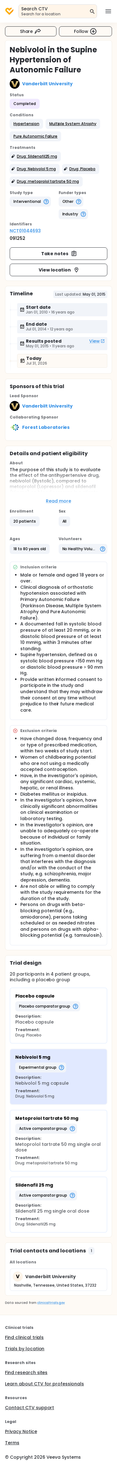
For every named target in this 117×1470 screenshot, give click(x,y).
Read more (58, 501)
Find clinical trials (24, 1337)
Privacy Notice (21, 1431)
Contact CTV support (29, 1407)
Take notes (59, 253)
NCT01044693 (25, 231)
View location (59, 270)
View (97, 341)
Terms (12, 1443)
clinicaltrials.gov (51, 1302)
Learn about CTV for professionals (44, 1384)
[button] (26, 124)
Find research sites (26, 1372)
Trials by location (24, 1349)
